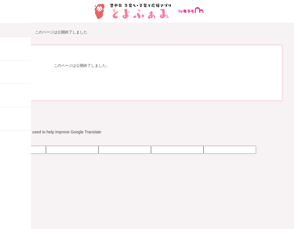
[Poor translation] (21, 141)
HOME (20, 32)
